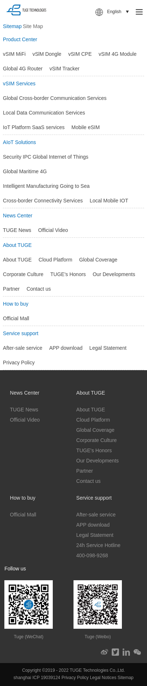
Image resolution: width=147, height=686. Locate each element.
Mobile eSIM (85, 127)
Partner (11, 289)
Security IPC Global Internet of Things (45, 157)
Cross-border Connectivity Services (43, 201)
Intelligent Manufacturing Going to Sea (46, 186)
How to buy (15, 304)
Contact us (39, 289)
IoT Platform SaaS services (33, 127)
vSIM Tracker (64, 68)
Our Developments (114, 274)
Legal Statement (108, 348)
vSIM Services (19, 83)
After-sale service (22, 348)
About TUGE (17, 245)
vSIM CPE (80, 54)
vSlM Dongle (46, 54)
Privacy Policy (19, 362)
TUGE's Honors (68, 274)
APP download (66, 348)
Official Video (53, 230)
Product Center (20, 39)
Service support (20, 333)
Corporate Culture (23, 274)
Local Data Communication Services (44, 113)
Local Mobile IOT (109, 201)
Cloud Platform (55, 260)
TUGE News (17, 230)
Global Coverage (98, 260)
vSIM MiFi (14, 54)
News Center (17, 215)
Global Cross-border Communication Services (55, 98)
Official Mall (16, 318)
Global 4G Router (23, 68)
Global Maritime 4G (25, 171)
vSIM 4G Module (117, 54)
